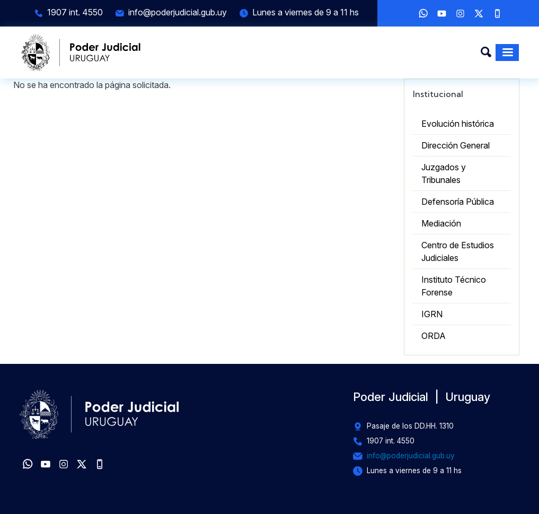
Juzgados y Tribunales (443, 173)
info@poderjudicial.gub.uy (177, 12)
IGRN (432, 314)
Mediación (441, 223)
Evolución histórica (457, 123)
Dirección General (455, 145)
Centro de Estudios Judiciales (457, 251)
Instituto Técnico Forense (453, 286)
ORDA (433, 335)
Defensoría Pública (457, 201)
